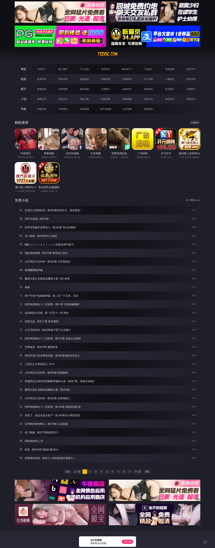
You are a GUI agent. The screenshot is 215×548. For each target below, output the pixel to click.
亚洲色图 (63, 89)
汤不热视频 (105, 109)
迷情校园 (127, 99)
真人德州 (63, 69)
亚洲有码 (127, 79)
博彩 (23, 69)
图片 (23, 89)
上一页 (77, 471)
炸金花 (148, 69)
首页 (68, 471)
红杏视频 (127, 109)
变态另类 (191, 79)
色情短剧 (148, 109)
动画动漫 (105, 79)
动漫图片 (105, 89)
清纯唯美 (148, 89)
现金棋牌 (169, 69)
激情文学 (41, 99)
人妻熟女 (169, 79)
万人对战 (84, 69)
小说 (23, 99)
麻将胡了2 (127, 69)
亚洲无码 (41, 79)
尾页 (147, 471)
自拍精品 (84, 79)
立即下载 (127, 541)
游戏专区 (105, 69)
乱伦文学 (63, 99)
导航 (23, 109)
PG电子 (41, 69)
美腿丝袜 (127, 89)
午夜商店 (63, 109)
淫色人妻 (84, 99)
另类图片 (191, 89)
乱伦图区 (169, 89)
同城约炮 (41, 109)
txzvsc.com (107, 54)
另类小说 (148, 99)
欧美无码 (63, 79)
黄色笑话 (169, 99)
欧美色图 (84, 89)
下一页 (138, 471)
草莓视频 (84, 109)
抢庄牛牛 (191, 69)
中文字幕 (148, 79)
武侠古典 (105, 99)
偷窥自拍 (41, 89)
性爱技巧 (191, 99)
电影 (23, 79)
